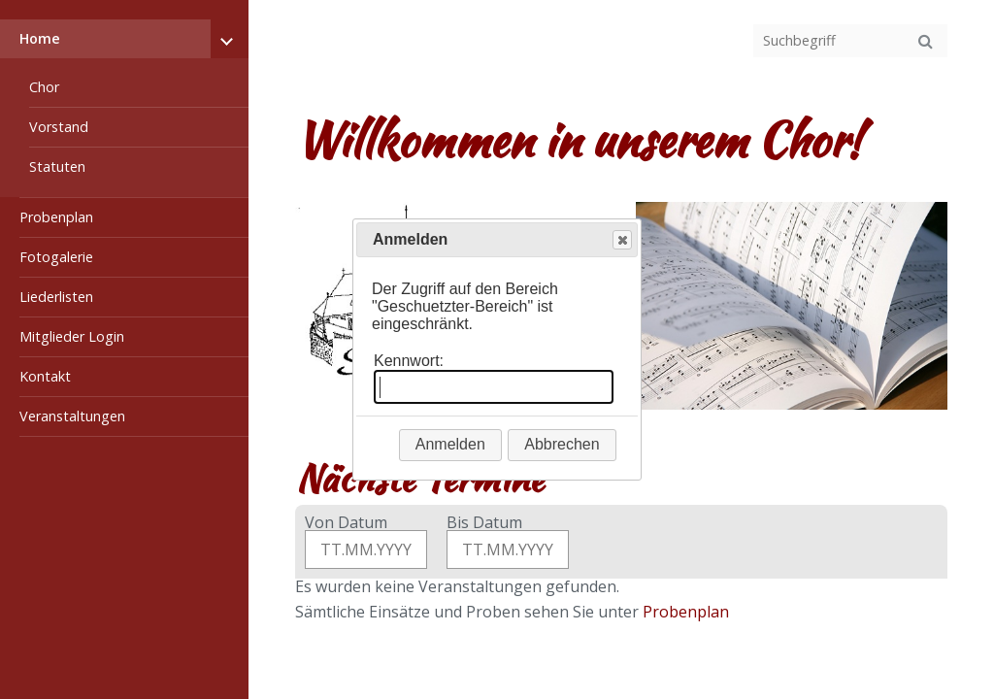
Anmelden (450, 444)
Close (621, 240)
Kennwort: (409, 360)
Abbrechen (561, 444)
